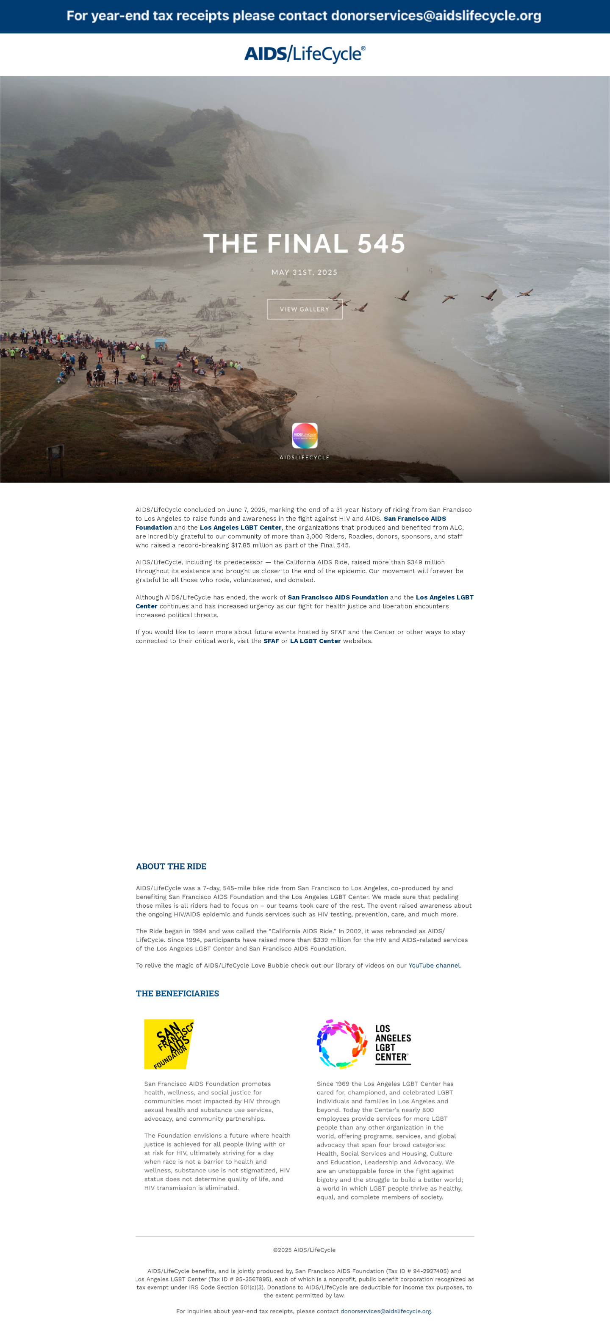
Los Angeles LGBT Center (241, 527)
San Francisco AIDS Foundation (338, 597)
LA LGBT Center (315, 641)
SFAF (271, 641)
